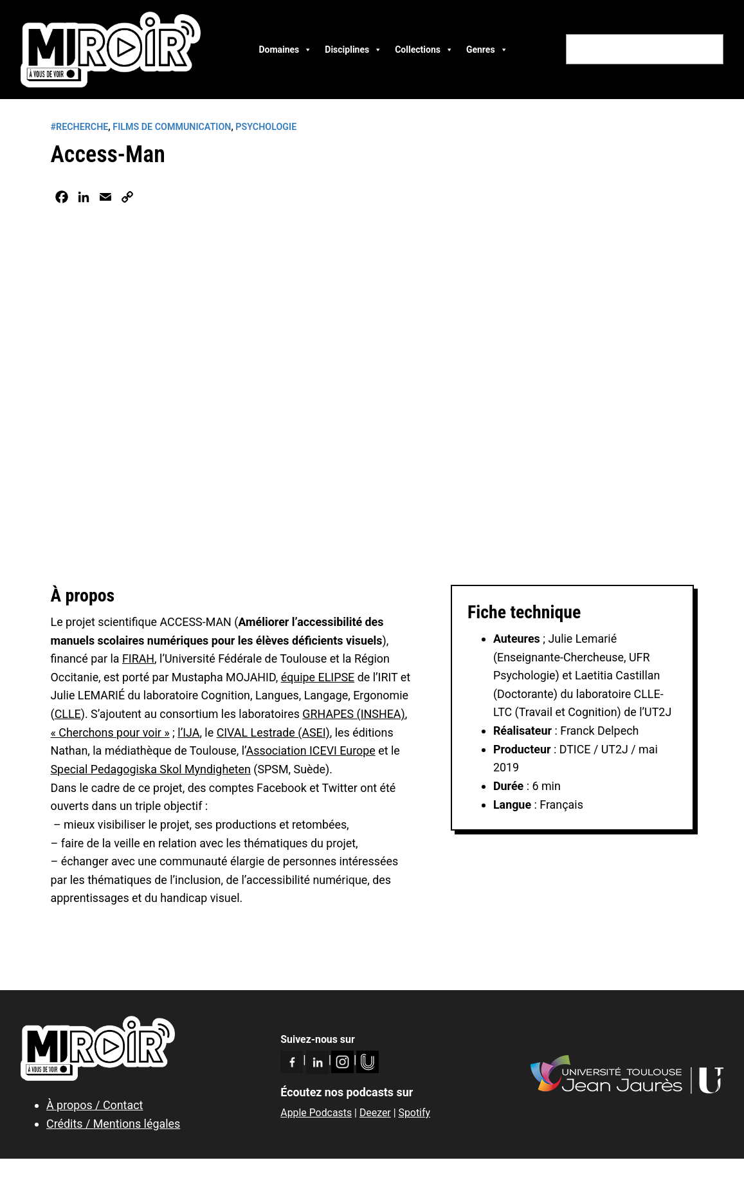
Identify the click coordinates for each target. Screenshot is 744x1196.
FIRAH (138, 658)
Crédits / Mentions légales (113, 1123)
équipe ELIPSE (318, 677)
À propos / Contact (94, 1105)
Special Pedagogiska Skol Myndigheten (151, 769)
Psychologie (265, 127)
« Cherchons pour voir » (110, 732)
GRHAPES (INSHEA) (353, 714)
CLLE (68, 714)
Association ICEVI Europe (311, 750)
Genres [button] (487, 49)
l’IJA (188, 732)
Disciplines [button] (353, 49)
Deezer (375, 1113)
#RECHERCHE (80, 127)
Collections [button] (424, 49)
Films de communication (172, 127)
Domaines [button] (285, 49)
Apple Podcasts (316, 1113)
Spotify (414, 1113)
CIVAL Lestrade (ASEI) (273, 732)
